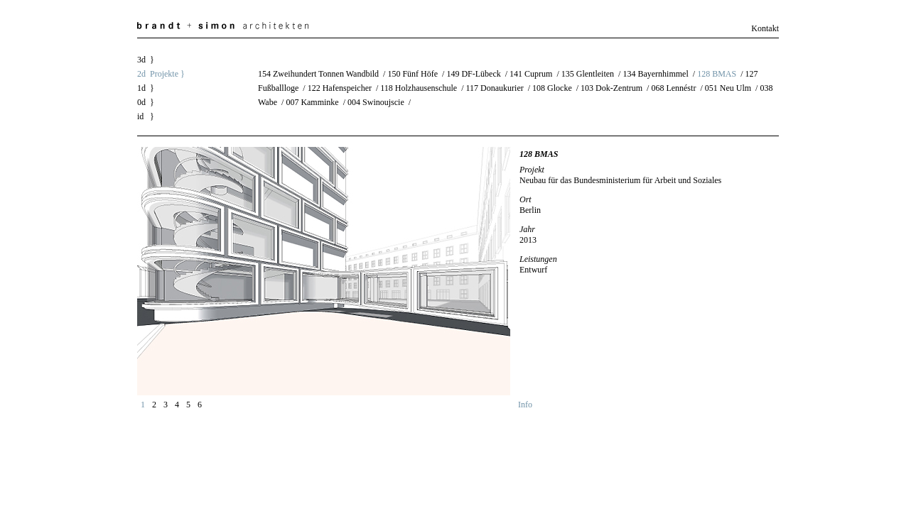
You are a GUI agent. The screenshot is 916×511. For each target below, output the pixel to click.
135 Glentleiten (587, 74)
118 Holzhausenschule (418, 88)
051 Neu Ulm (728, 88)
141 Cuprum (531, 74)
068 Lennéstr (673, 88)
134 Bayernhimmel (655, 74)
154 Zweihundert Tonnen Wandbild (318, 74)
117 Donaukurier (495, 88)
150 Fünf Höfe (412, 74)
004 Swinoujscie (375, 102)
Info (525, 405)
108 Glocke (552, 88)
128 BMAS (716, 74)
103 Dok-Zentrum (611, 88)
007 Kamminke (312, 102)
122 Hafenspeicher (340, 88)
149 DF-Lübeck (473, 74)
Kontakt (765, 28)
